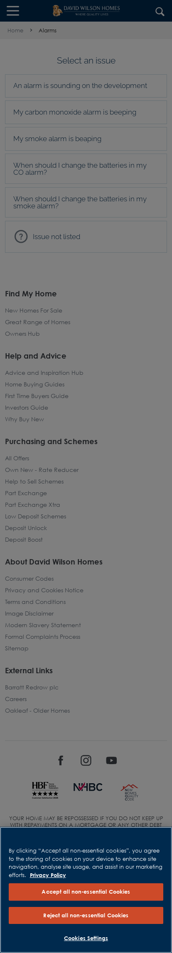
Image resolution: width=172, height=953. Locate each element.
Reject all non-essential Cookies (85, 915)
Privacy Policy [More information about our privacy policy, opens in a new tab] (48, 875)
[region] (86, 890)
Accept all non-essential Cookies (86, 891)
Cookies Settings (86, 938)
